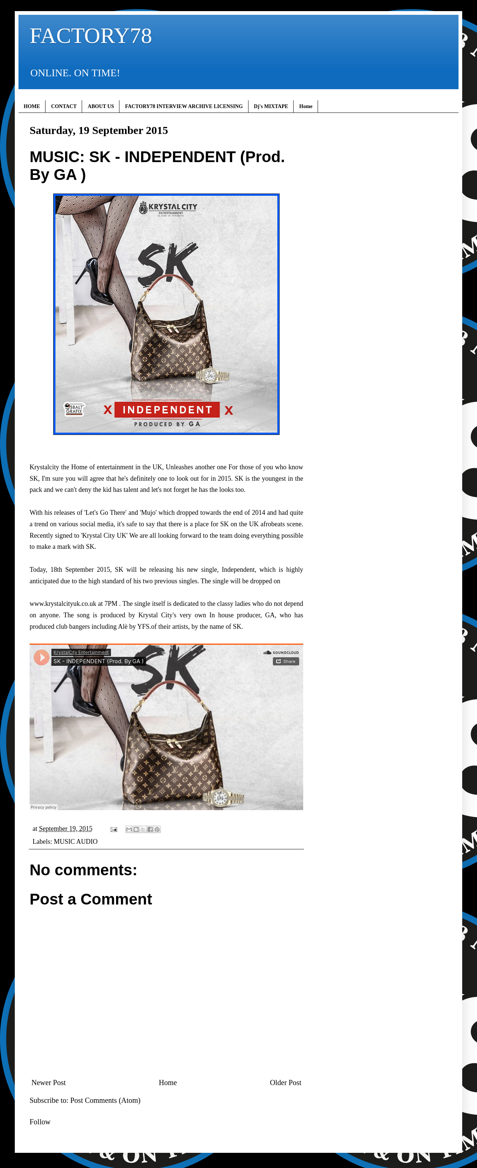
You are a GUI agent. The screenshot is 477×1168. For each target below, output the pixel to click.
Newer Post (48, 1082)
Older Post (285, 1082)
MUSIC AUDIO (76, 841)
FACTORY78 (91, 35)
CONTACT (64, 106)
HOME (32, 106)
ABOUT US (101, 106)
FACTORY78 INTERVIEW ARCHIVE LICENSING (184, 106)
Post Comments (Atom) (105, 1100)
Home (305, 106)
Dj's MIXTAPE (271, 106)
